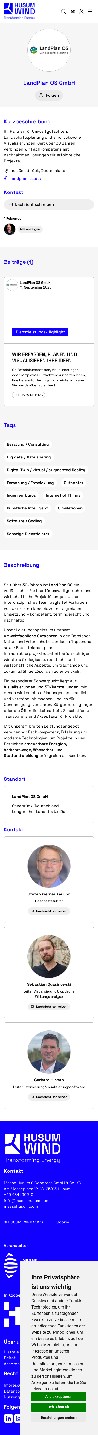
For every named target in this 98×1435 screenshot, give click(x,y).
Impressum (14, 1385)
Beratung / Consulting (28, 444)
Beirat (10, 1357)
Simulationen (70, 508)
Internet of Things (63, 495)
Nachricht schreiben (31, 204)
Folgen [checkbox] (49, 95)
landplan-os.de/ (22, 179)
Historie (11, 1351)
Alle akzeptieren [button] (58, 1396)
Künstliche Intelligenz (27, 508)
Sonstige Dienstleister (28, 533)
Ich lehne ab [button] (59, 1407)
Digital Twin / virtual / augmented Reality (46, 469)
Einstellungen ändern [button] (59, 1417)
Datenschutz (16, 1391)
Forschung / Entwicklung (30, 482)
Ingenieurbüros (21, 495)
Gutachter (73, 482)
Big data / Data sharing (29, 457)
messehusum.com (21, 1206)
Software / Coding (24, 520)
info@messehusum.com (26, 1200)
